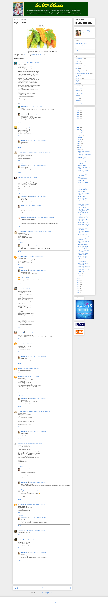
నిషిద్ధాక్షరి (77, 80)
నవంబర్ (80, 133)
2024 (78, 114)
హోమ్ (42, 588)
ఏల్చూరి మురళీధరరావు (22, 443)
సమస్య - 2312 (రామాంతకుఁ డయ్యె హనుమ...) (84, 210)
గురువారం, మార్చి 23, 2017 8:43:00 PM (37, 539)
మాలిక (77, 50)
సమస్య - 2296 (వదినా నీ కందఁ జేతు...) (83, 270)
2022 (78, 118)
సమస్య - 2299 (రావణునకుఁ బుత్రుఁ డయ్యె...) (84, 260)
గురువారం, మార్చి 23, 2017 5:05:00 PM (37, 398)
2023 (78, 116)
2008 (78, 292)
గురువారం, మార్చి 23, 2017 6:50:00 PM (32, 468)
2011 (78, 288)
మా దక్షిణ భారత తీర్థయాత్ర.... (84, 244)
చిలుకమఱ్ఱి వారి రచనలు (81, 70)
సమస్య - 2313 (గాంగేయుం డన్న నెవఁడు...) (83, 205)
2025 (78, 112)
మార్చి (79, 149)
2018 (78, 127)
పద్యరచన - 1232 (82, 191)
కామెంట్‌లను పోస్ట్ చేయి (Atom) (47, 592)
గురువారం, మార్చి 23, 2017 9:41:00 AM (42, 152)
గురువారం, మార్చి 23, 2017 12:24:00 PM (37, 114)
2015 (78, 280)
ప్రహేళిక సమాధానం (79, 88)
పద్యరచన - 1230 (82, 202)
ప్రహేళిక (77, 83)
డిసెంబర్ (80, 131)
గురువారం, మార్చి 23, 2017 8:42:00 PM (37, 530)
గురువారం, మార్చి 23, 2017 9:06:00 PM (37, 431)
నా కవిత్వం (78, 98)
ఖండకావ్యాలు (78, 85)
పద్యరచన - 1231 (82, 196)
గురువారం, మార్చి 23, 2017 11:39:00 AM (36, 256)
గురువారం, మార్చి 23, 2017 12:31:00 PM (37, 270)
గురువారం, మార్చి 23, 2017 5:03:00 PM (37, 356)
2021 (78, 121)
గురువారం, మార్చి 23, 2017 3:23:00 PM (30, 368)
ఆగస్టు (79, 139)
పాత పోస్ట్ (68, 588)
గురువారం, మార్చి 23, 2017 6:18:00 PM (36, 504)
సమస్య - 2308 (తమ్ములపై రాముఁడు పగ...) (83, 225)
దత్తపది (77, 68)
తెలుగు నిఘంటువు (79, 45)
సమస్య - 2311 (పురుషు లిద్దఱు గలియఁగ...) (83, 213)
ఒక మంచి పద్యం (79, 102)
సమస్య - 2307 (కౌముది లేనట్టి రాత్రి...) (83, 228)
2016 (78, 278)
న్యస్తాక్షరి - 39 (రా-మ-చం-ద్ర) (84, 222)
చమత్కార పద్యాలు (79, 66)
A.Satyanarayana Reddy (23, 530)
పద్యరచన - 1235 (82, 165)
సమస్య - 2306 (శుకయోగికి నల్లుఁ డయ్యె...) (83, 232)
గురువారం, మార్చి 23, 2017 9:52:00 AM (34, 106)
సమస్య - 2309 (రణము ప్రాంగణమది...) (83, 220)
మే (79, 145)
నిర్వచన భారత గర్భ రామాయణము (83, 73)
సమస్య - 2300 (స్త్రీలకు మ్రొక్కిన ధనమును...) (83, 257)
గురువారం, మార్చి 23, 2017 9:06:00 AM (30, 62)
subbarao (20, 127)
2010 (78, 290)
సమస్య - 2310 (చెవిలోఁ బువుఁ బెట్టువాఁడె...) (83, 216)
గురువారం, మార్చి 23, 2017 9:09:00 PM (37, 482)
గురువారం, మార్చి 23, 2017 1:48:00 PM (39, 277)
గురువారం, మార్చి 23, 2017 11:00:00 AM (42, 231)
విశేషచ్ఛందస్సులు (79, 93)
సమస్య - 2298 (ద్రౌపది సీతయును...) (83, 264)
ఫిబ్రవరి (80, 273)
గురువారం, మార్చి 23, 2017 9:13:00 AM (30, 127)
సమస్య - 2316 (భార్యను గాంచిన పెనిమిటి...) (83, 188)
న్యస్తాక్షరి (77, 75)
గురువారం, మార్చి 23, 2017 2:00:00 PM (35, 343)
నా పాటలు (78, 90)
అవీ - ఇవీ (78, 63)
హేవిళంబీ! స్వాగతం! (82, 157)
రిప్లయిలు (21, 103)
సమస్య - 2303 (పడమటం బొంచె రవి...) (83, 242)
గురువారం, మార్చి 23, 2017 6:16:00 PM (35, 443)
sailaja (19, 288)
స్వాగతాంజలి (80, 160)
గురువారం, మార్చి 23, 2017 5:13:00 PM (32, 205)
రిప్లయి (19, 100)
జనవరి (80, 275)
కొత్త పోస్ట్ (16, 588)
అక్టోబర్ (80, 135)
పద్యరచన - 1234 (82, 180)
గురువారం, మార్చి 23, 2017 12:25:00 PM (37, 165)
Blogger (55, 602)
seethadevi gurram (22, 343)
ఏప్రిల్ (79, 147)
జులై (79, 141)
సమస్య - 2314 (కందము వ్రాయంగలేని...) (83, 199)
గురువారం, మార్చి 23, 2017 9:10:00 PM (37, 517)
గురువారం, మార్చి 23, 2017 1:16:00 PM (34, 332)
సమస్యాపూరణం (79, 58)
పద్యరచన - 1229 (82, 207)
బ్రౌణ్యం (77, 48)
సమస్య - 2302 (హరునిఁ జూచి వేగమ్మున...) (83, 247)
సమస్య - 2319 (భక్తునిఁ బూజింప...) (83, 174)
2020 (78, 123)
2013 (78, 284)
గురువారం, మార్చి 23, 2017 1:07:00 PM (29, 288)
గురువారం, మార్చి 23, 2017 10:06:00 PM (39, 490)
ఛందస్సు (77, 95)
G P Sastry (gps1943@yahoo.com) (25, 152)
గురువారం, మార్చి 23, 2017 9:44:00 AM (29, 177)
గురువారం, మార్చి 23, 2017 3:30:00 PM (30, 376)
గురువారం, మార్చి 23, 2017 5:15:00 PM (42, 411)
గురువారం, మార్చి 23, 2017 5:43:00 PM (46, 217)
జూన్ (79, 143)
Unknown (20, 368)
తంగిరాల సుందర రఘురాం (23, 504)
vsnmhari (20, 62)
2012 (78, 286)
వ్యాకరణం (78, 100)
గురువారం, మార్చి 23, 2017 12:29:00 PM (37, 245)
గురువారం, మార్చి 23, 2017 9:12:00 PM (37, 552)
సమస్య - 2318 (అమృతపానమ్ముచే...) (83, 178)
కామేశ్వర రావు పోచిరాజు (22, 256)
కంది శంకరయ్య (24, 114)
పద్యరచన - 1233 (82, 186)
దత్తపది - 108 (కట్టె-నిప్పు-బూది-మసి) (83, 250)
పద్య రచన (78, 61)
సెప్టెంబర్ (80, 137)
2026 (78, 110)
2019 (78, 125)
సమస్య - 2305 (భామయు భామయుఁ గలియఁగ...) (83, 235)
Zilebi (19, 177)
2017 (78, 129)
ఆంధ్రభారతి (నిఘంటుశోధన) (81, 43)
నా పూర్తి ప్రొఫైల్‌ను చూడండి (87, 32)
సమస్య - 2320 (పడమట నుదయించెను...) (83, 171)
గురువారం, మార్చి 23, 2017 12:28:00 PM (37, 196)
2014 (78, 282)
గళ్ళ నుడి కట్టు (78, 78)
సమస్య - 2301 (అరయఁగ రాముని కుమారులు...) (83, 254)
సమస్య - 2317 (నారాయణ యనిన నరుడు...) (83, 183)
